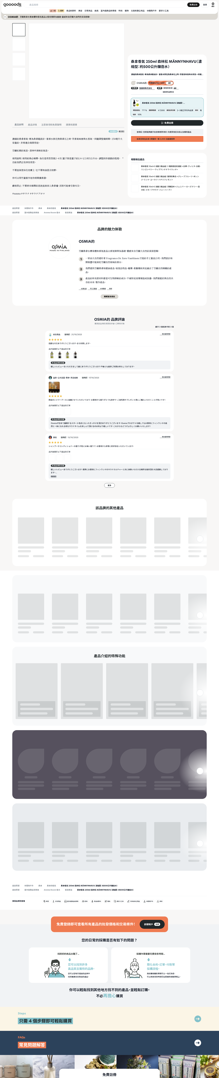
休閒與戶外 (152, 10)
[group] (152, 883)
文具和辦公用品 (138, 10)
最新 (61, 10)
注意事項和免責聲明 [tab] (51, 124)
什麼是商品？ (157, 1076)
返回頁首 (16, 208)
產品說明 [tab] (19, 124)
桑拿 (40, 208)
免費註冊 (193, 4)
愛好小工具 (164, 10)
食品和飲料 (71, 10)
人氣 (53, 10)
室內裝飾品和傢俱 (108, 10)
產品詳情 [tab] (32, 124)
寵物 (127, 10)
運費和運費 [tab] (71, 124)
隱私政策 (190, 1076)
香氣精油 (68, 212)
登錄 (205, 4)
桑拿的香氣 (51, 208)
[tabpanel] (68, 163)
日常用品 (88, 10)
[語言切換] (213, 5)
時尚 (120, 10)
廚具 (96, 10)
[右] (200, 549)
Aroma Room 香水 (52, 212)
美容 (80, 10)
